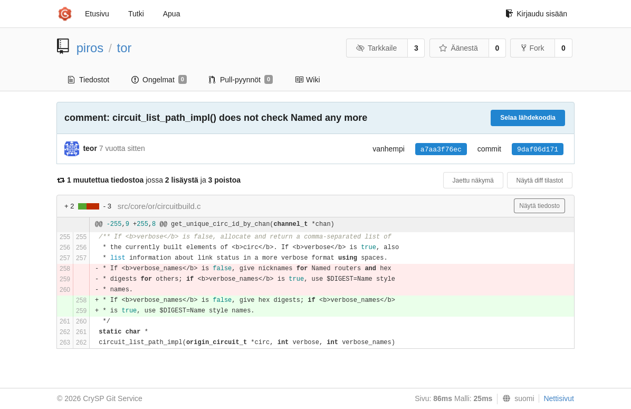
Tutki (136, 13)
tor (124, 48)
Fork (532, 48)
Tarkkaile (376, 48)
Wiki (307, 79)
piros (90, 48)
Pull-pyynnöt (241, 79)
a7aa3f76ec (441, 150)
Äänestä (458, 48)
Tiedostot (88, 79)
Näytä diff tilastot (540, 180)
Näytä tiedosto (539, 206)
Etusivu (97, 13)
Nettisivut (558, 398)
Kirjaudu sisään (536, 13)
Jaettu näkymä (473, 180)
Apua (171, 13)
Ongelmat (159, 79)
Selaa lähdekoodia (528, 117)
